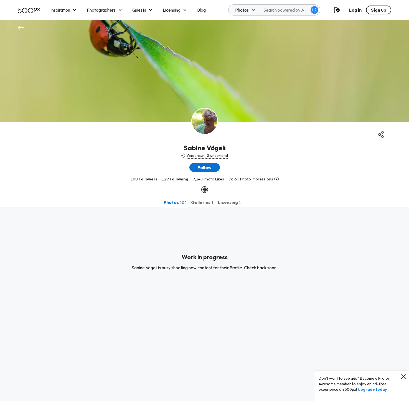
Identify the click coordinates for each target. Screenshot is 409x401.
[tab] (175, 202)
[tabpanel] (204, 304)
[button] (204, 167)
